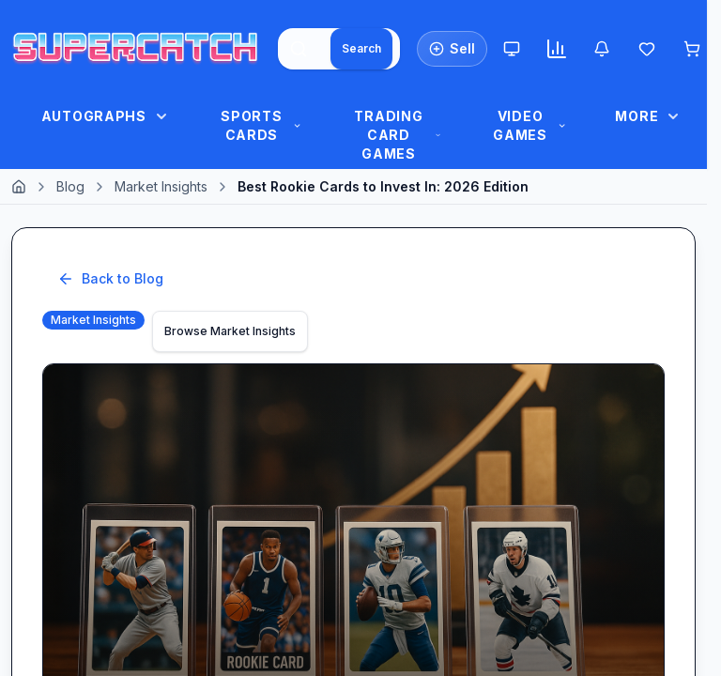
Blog (70, 186)
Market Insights (161, 186)
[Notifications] (601, 48)
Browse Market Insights (230, 331)
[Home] (18, 186)
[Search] (361, 48)
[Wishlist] (646, 48)
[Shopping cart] (692, 48)
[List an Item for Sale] (452, 49)
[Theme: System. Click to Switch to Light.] (511, 48)
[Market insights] (556, 48)
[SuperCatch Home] (135, 48)
